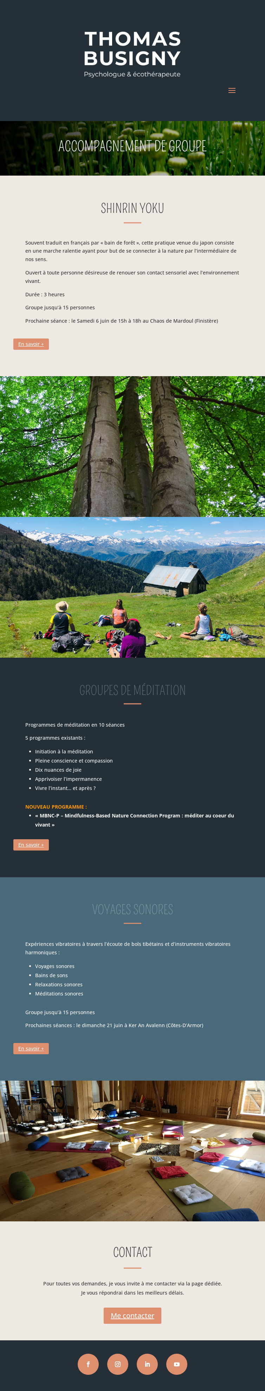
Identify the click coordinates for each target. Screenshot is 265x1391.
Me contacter (132, 1315)
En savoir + (31, 344)
